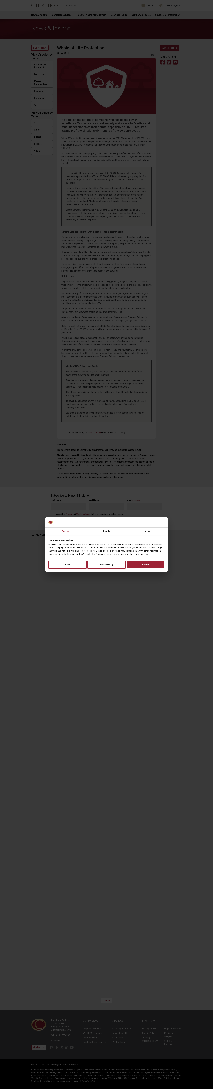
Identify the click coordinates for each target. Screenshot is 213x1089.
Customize (106, 565)
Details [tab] (106, 531)
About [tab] (147, 531)
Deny (67, 565)
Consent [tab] (66, 531)
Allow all (145, 565)
